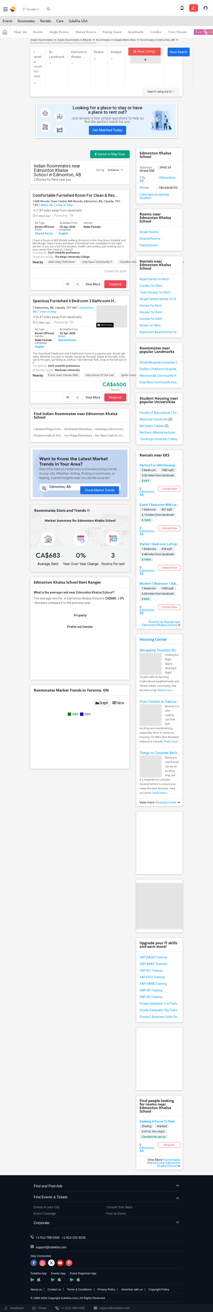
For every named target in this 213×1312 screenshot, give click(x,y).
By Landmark (56, 54)
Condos (155, 33)
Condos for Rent (151, 285)
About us (36, 1289)
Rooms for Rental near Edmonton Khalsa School (161, 623)
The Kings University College (72, 256)
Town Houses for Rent (155, 292)
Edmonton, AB (147, 493)
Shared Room (44, 233)
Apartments (136, 33)
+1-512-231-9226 (74, 1237)
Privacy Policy (106, 1289)
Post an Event (116, 1213)
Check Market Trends (99, 489)
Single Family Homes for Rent (159, 299)
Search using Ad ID (161, 91)
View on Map (64, 205)
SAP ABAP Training (153, 963)
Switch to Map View (110, 154)
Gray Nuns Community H (97, 262)
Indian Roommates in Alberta (74, 40)
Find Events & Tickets (106, 1197)
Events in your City (47, 1207)
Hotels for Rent (150, 325)
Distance (115, 170)
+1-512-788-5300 (48, 1237)
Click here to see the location (154, 196)
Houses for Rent (151, 312)
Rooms (38, 33)
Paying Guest (112, 33)
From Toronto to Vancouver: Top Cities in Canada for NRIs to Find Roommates (159, 702)
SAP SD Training (151, 996)
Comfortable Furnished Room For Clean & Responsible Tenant (75, 195)
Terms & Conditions (79, 1289)
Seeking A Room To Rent (157, 1121)
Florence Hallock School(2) (51, 435)
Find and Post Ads (106, 1186)
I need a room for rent (38, 64)
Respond (115, 284)
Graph (101, 707)
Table (118, 707)
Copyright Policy (158, 1289)
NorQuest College (154, 425)
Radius (99, 52)
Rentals (45, 22)
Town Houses (177, 33)
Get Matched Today (107, 130)
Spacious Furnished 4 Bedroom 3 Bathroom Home (75, 301)
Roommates (26, 22)
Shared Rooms (85, 33)
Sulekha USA (78, 22)
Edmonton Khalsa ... (79, 54)
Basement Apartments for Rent (159, 332)
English (63, 233)
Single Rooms (59, 33)
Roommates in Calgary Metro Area (116, 40)
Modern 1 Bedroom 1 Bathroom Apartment (170, 583)
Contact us (54, 1289)
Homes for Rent (151, 305)
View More (93, 284)
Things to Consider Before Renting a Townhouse (159, 753)
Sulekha (13, 10)
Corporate (106, 1223)
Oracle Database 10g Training (159, 1010)
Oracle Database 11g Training (159, 1003)
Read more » (165, 690)
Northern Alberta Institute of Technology (159, 432)
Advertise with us (132, 1289)
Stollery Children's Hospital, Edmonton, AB (159, 369)
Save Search (178, 52)
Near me (20, 33)
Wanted (162, 1126)
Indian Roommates (41, 40)
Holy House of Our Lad (100, 375)
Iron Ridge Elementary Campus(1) (85, 435)
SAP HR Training (151, 990)
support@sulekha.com (51, 1247)
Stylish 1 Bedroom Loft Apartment (164, 544)
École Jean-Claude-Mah (63, 375)
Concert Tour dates (119, 1207)
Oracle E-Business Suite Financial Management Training (159, 1016)
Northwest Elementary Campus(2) (85, 429)
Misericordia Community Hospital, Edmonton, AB (159, 375)
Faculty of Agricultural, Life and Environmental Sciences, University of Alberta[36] (159, 412)
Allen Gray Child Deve (61, 262)
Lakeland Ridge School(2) (50, 429)
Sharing (146, 1126)
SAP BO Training (151, 970)
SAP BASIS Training (153, 957)
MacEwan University (67, 370)
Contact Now (169, 488)
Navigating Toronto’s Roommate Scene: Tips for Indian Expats (159, 650)
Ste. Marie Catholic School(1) (113, 435)
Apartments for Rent (154, 279)
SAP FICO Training (152, 977)
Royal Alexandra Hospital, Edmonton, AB (159, 362)
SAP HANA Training (153, 983)
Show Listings (144, 51)
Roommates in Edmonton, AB (157, 40)
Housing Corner (153, 639)
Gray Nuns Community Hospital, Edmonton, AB (159, 382)
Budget (116, 52)
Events (7, 22)
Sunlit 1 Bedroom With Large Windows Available (174, 505)
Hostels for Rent (151, 318)
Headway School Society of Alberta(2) (119, 429)
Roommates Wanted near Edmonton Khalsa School (163, 1163)
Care (60, 22)
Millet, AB (47, 205)
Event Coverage (45, 1213)
